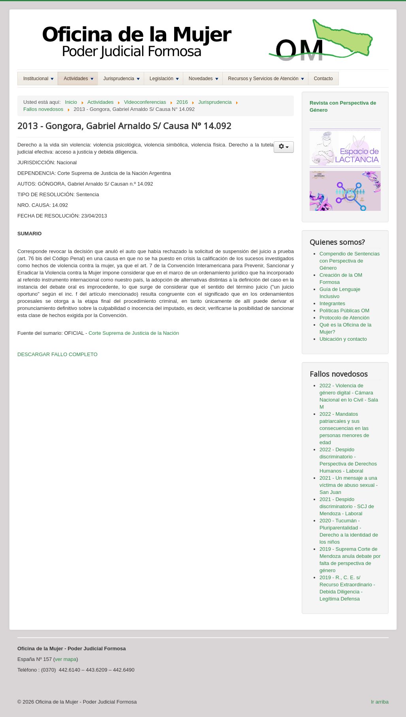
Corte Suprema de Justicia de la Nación (133, 333)
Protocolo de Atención (344, 318)
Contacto (323, 78)
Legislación (164, 78)
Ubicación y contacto (343, 339)
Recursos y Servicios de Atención (266, 78)
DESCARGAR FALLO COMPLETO (57, 354)
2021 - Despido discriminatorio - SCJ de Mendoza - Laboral (347, 506)
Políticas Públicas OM (344, 310)
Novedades (203, 78)
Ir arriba (380, 702)
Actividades (78, 78)
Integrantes (332, 303)
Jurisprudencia (121, 78)
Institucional (38, 78)
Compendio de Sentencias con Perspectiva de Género (350, 261)
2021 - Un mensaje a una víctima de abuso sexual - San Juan (349, 485)
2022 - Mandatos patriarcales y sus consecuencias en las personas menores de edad (344, 428)
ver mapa (65, 659)
